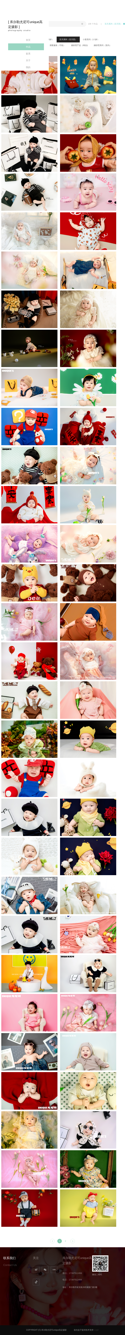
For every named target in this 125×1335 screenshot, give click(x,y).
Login (96, 1330)
